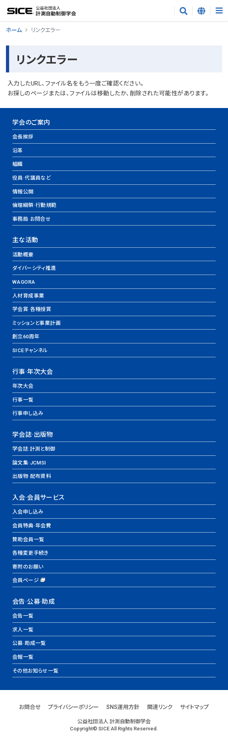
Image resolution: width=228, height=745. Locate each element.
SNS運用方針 (123, 707)
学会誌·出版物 (32, 434)
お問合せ (29, 707)
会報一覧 (23, 657)
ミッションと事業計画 (36, 323)
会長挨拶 (23, 137)
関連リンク (159, 707)
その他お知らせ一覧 (35, 671)
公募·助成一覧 (29, 643)
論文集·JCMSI (29, 463)
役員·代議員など (31, 178)
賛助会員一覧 (28, 539)
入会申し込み (27, 512)
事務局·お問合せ (31, 219)
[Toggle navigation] (219, 10)
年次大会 (23, 386)
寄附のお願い (27, 567)
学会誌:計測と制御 (34, 449)
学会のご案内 (31, 122)
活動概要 (23, 255)
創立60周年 (25, 336)
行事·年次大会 (32, 371)
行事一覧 (23, 400)
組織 (17, 164)
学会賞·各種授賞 (31, 309)
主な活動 (25, 240)
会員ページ (25, 580)
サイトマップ (194, 707)
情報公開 (23, 192)
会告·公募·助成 (33, 601)
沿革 (17, 151)
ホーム (14, 30)
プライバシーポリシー (73, 707)
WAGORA (23, 282)
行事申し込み (27, 413)
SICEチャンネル (30, 350)
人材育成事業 (28, 296)
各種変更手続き (30, 553)
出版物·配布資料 (31, 476)
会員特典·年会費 (31, 526)
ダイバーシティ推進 (34, 268)
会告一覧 (23, 616)
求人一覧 (23, 630)
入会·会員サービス (38, 497)
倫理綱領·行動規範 (34, 205)
